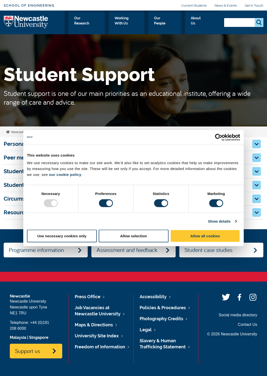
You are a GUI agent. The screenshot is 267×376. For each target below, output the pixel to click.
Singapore (39, 337)
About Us (207, 24)
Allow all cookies (205, 236)
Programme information (36, 249)
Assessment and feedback (127, 249)
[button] (256, 144)
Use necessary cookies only (61, 236)
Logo (26, 22)
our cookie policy (65, 174)
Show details (219, 221)
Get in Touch (254, 5)
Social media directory (238, 315)
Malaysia (18, 337)
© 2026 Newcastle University (232, 334)
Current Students (194, 5)
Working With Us (146, 24)
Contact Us (247, 324)
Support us (27, 350)
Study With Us (74, 24)
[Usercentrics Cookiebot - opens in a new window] (218, 137)
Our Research (109, 24)
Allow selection (133, 236)
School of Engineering (29, 5)
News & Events (226, 5)
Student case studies (208, 249)
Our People (180, 24)
